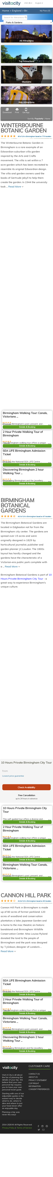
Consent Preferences (39, 1123)
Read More (8, 1005)
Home (5, 10)
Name (47, 119)
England (17, 10)
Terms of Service (24, 1161)
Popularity (39, 119)
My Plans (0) (45, 11)
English (39, 3)
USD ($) (28, 3)
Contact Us (34, 1107)
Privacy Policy (8, 1161)
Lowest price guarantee (13, 776)
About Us (33, 1110)
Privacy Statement (38, 1114)
